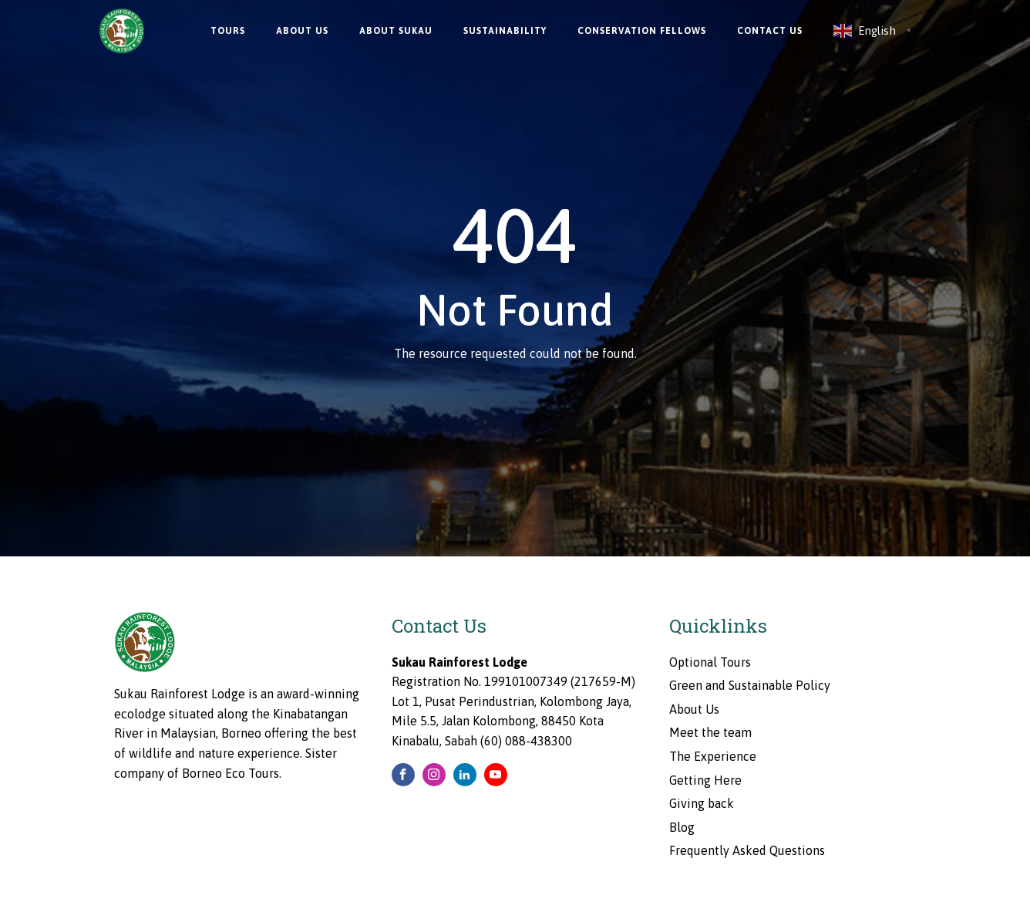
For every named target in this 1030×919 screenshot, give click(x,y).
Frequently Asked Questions (747, 850)
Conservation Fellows (641, 30)
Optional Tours (710, 662)
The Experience (712, 756)
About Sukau (396, 30)
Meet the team (710, 732)
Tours (227, 30)
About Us (302, 30)
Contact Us (770, 30)
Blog (682, 827)
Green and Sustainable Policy (749, 685)
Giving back (701, 803)
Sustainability (505, 30)
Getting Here (705, 780)
